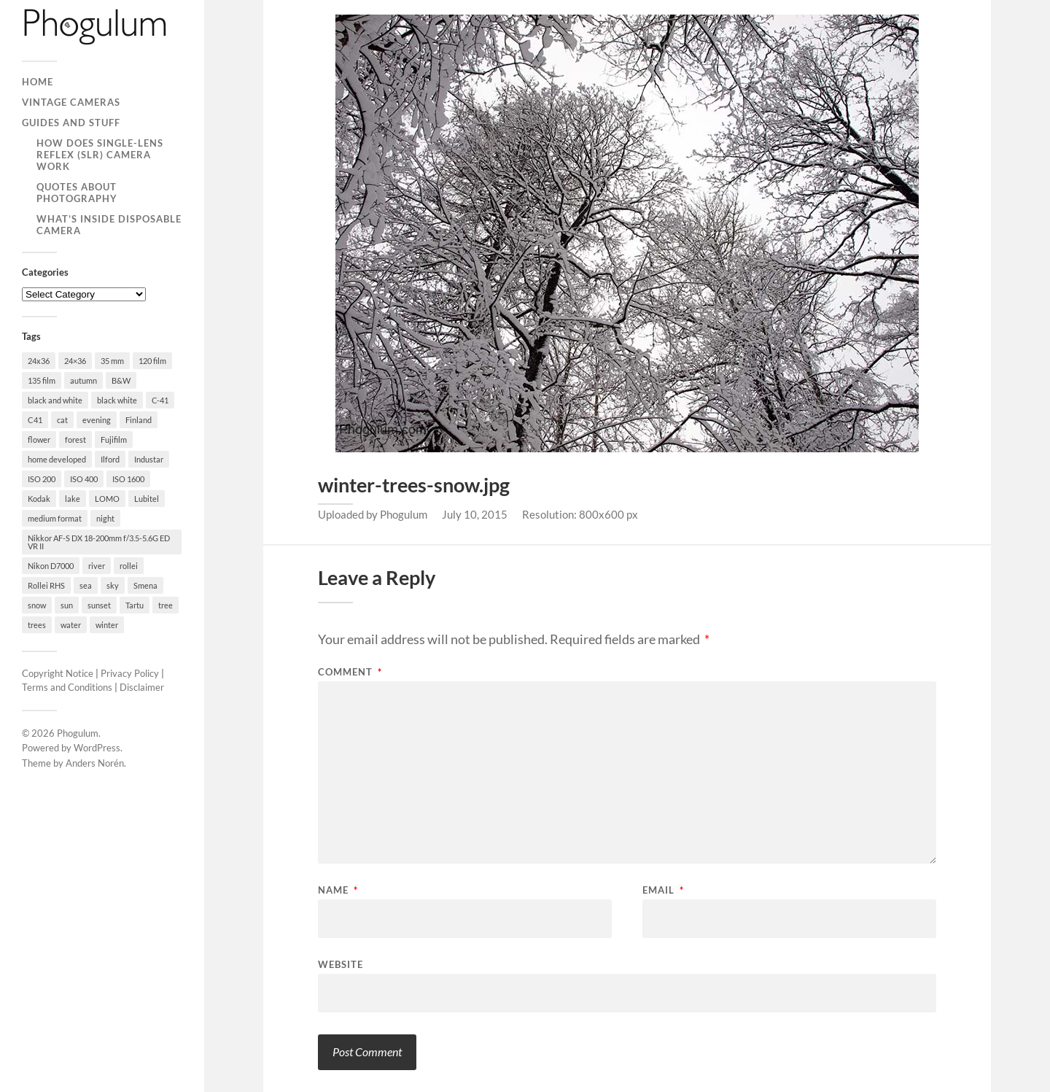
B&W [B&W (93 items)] (121, 380)
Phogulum (77, 733)
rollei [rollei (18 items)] (129, 565)
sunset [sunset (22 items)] (99, 605)
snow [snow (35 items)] (37, 605)
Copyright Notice (57, 673)
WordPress (97, 748)
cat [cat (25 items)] (62, 420)
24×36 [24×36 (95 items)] (75, 360)
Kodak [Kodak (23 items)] (39, 498)
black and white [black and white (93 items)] (55, 400)
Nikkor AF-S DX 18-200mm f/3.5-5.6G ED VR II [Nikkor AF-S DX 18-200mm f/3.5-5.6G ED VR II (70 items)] (99, 542)
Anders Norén (95, 763)
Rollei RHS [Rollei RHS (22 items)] (46, 585)
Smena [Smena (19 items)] (145, 585)
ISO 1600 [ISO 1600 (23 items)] (128, 479)
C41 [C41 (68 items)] (35, 420)
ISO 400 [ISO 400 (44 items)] (84, 479)
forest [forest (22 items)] (75, 439)
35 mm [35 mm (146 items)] (112, 360)
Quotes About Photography (76, 192)
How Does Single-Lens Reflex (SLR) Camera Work (99, 154)
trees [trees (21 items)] (37, 625)
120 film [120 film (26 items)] (152, 360)
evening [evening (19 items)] (96, 420)
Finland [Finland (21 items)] (138, 420)
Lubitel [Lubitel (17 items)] (146, 498)
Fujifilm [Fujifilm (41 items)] (114, 439)
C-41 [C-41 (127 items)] (160, 400)
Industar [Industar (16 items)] (148, 459)
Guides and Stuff (71, 122)
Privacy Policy (130, 673)
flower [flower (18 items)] (39, 439)
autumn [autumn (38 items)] (83, 380)
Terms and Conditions (67, 687)
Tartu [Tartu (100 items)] (134, 605)
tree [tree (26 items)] (165, 605)
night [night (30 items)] (105, 518)
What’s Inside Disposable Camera (109, 224)
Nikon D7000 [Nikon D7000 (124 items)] (51, 565)
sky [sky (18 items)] (112, 585)
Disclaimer (142, 687)
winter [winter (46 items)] (107, 625)
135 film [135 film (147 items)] (41, 380)
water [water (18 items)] (71, 625)
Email (663, 890)
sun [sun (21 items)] (67, 605)
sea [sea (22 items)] (85, 585)
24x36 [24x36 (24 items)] (39, 360)
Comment (350, 672)
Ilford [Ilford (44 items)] (110, 459)
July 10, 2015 (475, 514)
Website (340, 964)
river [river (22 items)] (96, 565)
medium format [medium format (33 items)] (55, 518)
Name (338, 890)
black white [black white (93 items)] (117, 400)
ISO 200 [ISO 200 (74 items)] (41, 479)
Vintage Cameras (71, 102)
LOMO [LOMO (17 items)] (107, 498)
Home (37, 82)
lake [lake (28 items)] (72, 498)
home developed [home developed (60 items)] (57, 459)
